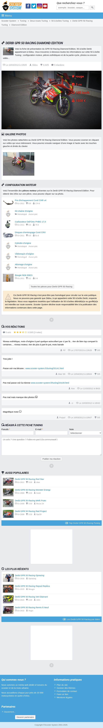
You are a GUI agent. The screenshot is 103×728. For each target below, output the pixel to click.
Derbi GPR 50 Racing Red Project (31, 511)
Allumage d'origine (23, 264)
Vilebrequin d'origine (24, 254)
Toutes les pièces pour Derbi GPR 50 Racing (51, 286)
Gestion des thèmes (66, 688)
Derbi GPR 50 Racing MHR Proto (30, 500)
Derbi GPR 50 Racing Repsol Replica (32, 586)
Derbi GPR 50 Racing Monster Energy (32, 490)
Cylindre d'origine (23, 243)
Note (71, 429)
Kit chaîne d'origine (24, 211)
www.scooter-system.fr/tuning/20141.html (44, 368)
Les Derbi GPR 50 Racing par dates (81, 619)
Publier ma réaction (51, 459)
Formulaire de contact (67, 691)
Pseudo (5, 429)
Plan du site (62, 685)
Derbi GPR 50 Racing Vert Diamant (31, 597)
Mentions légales (64, 697)
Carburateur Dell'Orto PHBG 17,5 (30, 221)
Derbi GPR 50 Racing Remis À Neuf (32, 607)
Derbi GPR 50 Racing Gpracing (29, 575)
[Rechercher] (92, 8)
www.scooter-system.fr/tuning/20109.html (50, 383)
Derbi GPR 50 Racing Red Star (29, 479)
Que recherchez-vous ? (71, 3)
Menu (6, 15)
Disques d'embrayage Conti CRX (30, 232)
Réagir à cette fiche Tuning (24, 425)
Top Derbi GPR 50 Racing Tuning (82, 523)
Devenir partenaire (25, 717)
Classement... (9, 712)
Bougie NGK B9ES (24, 275)
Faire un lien (62, 694)
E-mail (39, 429)
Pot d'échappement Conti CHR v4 (30, 200)
